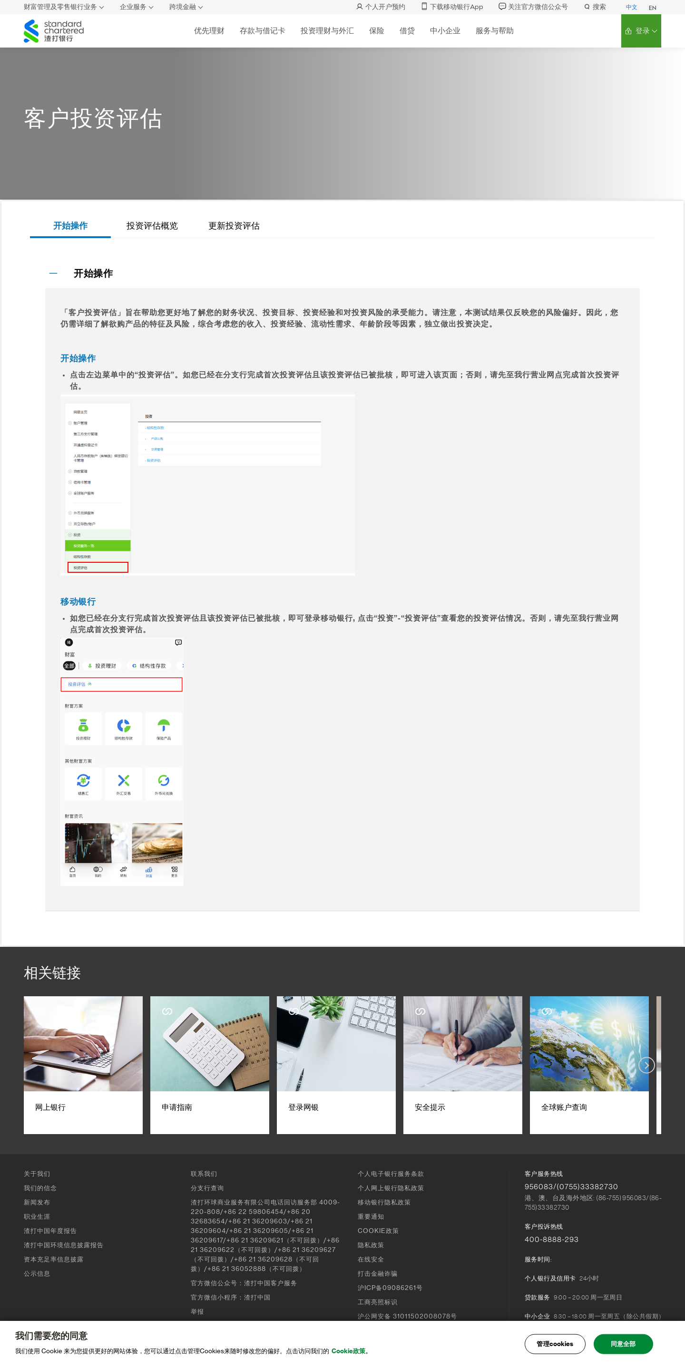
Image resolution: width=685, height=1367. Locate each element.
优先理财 (209, 31)
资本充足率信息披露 (54, 1259)
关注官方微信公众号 (533, 6)
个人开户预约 (380, 6)
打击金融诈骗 (378, 1274)
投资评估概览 (152, 225)
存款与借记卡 (262, 31)
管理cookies (555, 1350)
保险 (376, 31)
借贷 (406, 31)
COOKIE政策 (378, 1231)
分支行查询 (207, 1188)
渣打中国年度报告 (50, 1231)
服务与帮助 (494, 31)
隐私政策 (371, 1245)
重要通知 (371, 1216)
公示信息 (37, 1274)
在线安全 (371, 1259)
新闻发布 (37, 1202)
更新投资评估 (234, 225)
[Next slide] (646, 1065)
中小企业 (445, 31)
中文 (631, 7)
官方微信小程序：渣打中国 (231, 1297)
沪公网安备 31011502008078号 (407, 1316)
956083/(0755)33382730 (571, 1187)
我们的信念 (40, 1188)
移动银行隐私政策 (384, 1202)
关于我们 (37, 1174)
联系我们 (204, 1174)
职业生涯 (37, 1216)
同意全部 (623, 1350)
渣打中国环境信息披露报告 (64, 1245)
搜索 (594, 6)
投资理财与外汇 (326, 31)
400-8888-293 (552, 1239)
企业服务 (133, 6)
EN (652, 8)
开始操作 (70, 225)
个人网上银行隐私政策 (391, 1188)
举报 (197, 1312)
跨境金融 (182, 6)
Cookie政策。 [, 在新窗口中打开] (352, 1357)
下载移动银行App (452, 6)
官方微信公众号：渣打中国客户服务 (244, 1283)
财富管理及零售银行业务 (60, 6)
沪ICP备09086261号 (390, 1288)
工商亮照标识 (378, 1302)
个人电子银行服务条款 (391, 1174)
